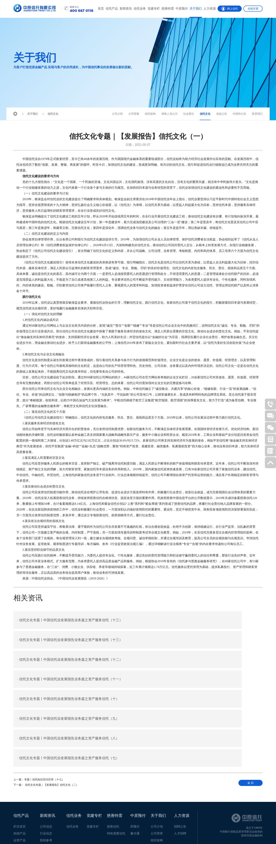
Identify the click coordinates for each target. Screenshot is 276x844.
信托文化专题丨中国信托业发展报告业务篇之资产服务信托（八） (68, 681)
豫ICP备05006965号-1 (237, 832)
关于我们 (196, 8)
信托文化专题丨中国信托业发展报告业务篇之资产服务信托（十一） (196, 641)
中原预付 (182, 8)
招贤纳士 (49, 832)
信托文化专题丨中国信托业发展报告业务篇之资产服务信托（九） (194, 661)
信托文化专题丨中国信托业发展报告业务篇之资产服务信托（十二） (70, 641)
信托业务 (140, 8)
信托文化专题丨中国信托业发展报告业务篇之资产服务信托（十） (68, 661)
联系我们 (257, 113)
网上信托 (229, 9)
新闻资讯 (126, 8)
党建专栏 (154, 8)
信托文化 (50, 113)
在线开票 (253, 8)
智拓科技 (257, 832)
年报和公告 (239, 113)
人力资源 (210, 8)
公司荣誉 (133, 113)
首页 (101, 8)
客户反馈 (34, 832)
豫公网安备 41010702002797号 (76, 835)
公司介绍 (117, 113)
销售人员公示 (169, 113)
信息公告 (221, 113)
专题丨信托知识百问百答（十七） (38, 703)
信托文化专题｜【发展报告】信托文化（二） (46, 709)
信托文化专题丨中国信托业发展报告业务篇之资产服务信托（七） (194, 681)
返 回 (250, 707)
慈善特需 (168, 8)
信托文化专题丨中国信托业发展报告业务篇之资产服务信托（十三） (70, 620)
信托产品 (112, 8)
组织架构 (150, 113)
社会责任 (188, 113)
